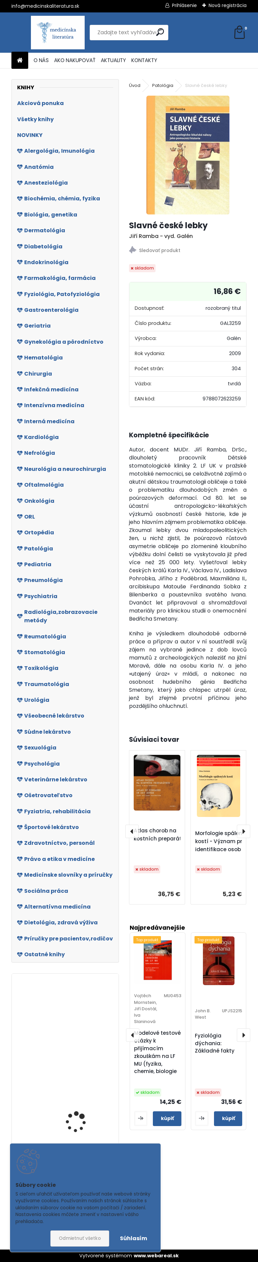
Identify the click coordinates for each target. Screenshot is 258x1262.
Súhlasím (133, 1238)
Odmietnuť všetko (80, 1238)
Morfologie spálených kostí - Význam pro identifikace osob (223, 841)
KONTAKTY (144, 60)
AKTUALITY (113, 60)
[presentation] (132, 831)
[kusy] (140, 1118)
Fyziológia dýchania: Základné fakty (214, 1043)
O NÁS (41, 60)
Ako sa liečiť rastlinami (82, 1069)
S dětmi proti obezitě (79, 1138)
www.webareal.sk (156, 1255)
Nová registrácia (228, 5)
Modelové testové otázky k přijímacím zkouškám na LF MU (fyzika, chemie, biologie (157, 1052)
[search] (160, 32)
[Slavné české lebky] (187, 155)
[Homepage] (19, 60)
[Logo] (57, 32)
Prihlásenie (184, 5)
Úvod (134, 85)
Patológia (162, 85)
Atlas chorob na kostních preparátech (162, 834)
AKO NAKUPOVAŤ (74, 60)
